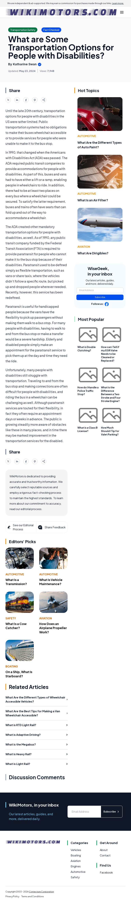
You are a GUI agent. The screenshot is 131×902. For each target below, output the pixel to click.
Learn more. (118, 3)
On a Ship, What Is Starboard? (18, 674)
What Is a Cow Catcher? (16, 626)
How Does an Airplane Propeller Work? (53, 628)
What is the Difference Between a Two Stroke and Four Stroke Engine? (111, 394)
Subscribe (100, 297)
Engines (76, 866)
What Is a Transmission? (16, 582)
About (104, 850)
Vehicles (76, 850)
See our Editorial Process (20, 527)
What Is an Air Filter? (92, 200)
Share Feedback (51, 527)
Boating (11, 666)
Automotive (14, 574)
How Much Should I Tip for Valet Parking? (110, 431)
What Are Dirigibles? (92, 253)
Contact (105, 855)
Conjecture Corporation (41, 891)
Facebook (106, 872)
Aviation (45, 618)
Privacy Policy (12, 896)
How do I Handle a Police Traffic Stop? (88, 391)
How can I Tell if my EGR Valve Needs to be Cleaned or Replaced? (110, 353)
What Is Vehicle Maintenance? (50, 582)
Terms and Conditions (32, 896)
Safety (10, 618)
